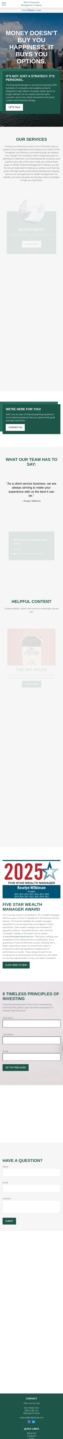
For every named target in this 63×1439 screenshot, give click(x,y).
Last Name (8, 1034)
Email (5, 1051)
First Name (8, 1018)
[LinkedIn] (33, 1421)
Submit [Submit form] (9, 1221)
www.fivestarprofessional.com (19, 936)
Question (7, 1198)
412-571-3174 (34, 1403)
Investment (31, 1436)
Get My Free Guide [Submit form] (15, 1067)
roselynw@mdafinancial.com (31, 1418)
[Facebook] (29, 1421)
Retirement (31, 1433)
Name (5, 1167)
